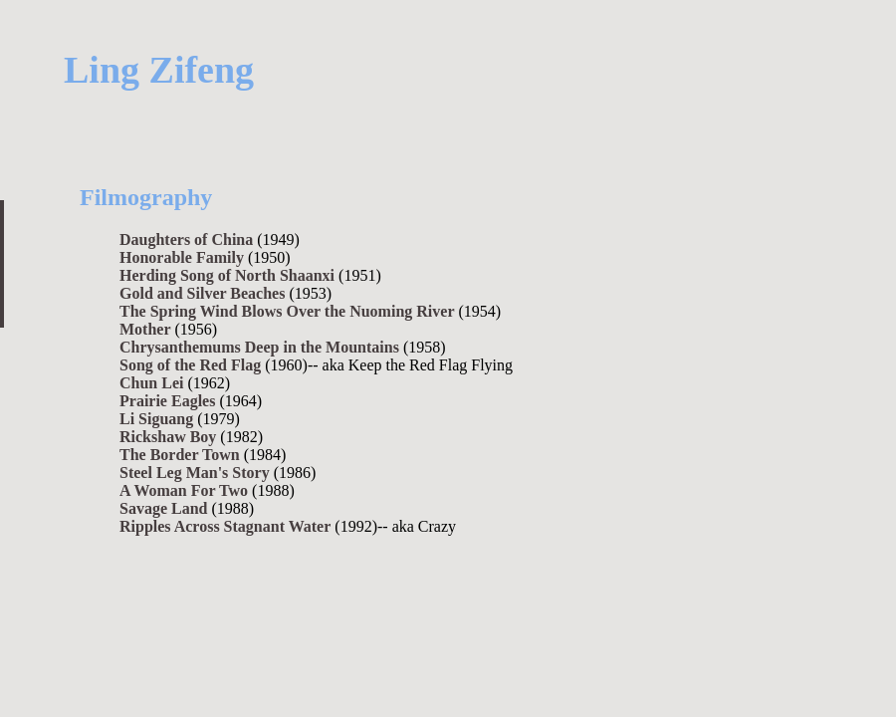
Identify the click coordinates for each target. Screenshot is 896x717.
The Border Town (179, 454)
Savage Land (163, 508)
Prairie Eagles (167, 400)
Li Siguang (156, 418)
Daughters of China (186, 239)
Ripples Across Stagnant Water (225, 526)
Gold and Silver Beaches (202, 293)
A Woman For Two (183, 490)
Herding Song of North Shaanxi (227, 275)
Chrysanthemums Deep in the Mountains (259, 347)
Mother (145, 329)
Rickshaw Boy (167, 436)
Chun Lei (151, 382)
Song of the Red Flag (190, 365)
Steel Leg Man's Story (194, 472)
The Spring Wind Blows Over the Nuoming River (287, 311)
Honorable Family (181, 257)
